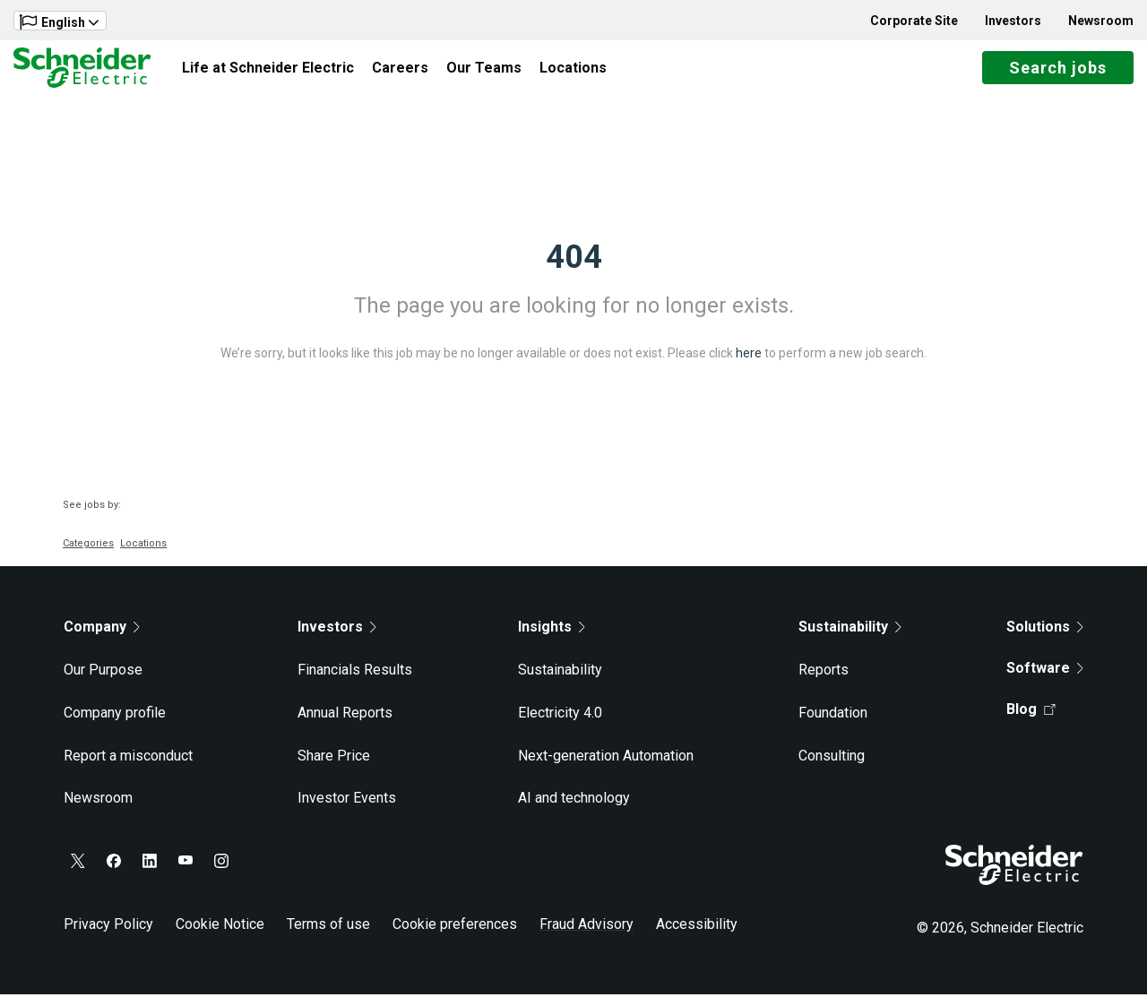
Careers (400, 68)
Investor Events (347, 800)
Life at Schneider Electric (268, 68)
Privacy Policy (108, 926)
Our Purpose (103, 672)
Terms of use (328, 926)
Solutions (1044, 629)
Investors (1013, 20)
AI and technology (574, 800)
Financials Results (355, 672)
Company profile (115, 715)
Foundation (832, 715)
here (749, 355)
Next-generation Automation (606, 757)
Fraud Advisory (586, 926)
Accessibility (696, 926)
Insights (551, 629)
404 (574, 260)
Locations (573, 68)
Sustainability (560, 672)
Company (102, 629)
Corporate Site (914, 20)
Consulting (831, 757)
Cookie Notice (220, 926)
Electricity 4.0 (560, 715)
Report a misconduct (128, 757)
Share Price (334, 757)
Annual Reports (345, 715)
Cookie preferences (454, 926)
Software (1044, 670)
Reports (823, 672)
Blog (1031, 711)
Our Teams (484, 68)
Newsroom (1101, 20)
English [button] (59, 21)
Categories (88, 546)
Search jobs (1058, 69)
